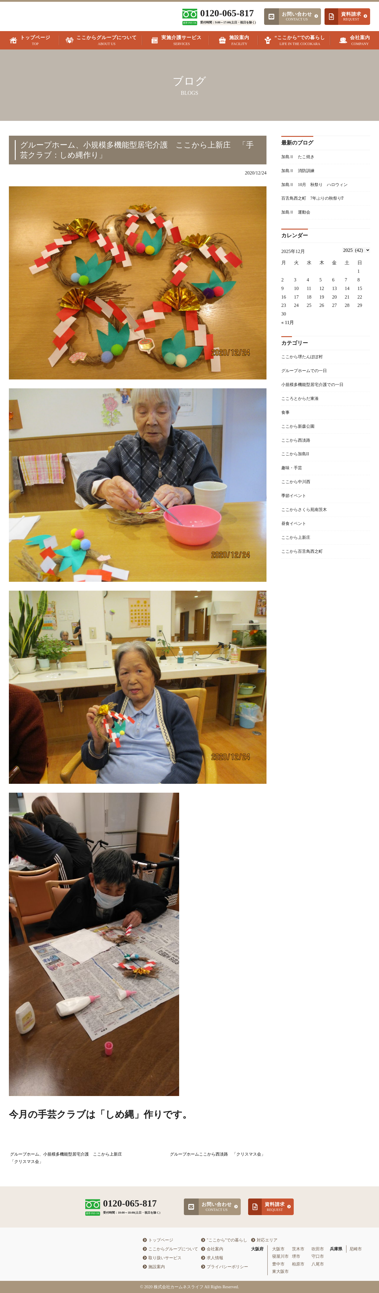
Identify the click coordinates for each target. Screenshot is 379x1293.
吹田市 (317, 1249)
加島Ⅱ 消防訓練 (300, 171)
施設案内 (154, 1267)
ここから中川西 (297, 494)
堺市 (296, 1256)
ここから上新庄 (297, 553)
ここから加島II (297, 464)
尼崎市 (355, 1249)
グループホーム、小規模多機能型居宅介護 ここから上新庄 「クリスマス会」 (68, 1158)
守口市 (317, 1256)
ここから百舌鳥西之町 (305, 568)
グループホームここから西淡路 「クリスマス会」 (217, 1154)
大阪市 (278, 1249)
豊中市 (278, 1264)
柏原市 (298, 1264)
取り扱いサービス (162, 1258)
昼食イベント (295, 538)
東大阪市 (280, 1271)
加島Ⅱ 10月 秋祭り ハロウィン (319, 186)
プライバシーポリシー (224, 1267)
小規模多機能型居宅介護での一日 (316, 390)
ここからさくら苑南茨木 (307, 523)
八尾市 (317, 1264)
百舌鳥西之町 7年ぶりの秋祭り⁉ (316, 201)
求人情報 (212, 1258)
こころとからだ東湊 (302, 405)
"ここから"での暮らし (224, 1240)
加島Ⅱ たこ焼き (300, 157)
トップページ (158, 1240)
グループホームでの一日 (307, 376)
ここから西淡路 (297, 450)
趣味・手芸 (293, 479)
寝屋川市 (280, 1256)
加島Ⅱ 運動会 (297, 216)
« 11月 (287, 326)
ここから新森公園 (300, 435)
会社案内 (212, 1249)
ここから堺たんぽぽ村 (305, 361)
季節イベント (295, 509)
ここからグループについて (170, 1249)
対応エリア (264, 1240)
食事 (286, 420)
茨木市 (298, 1249)
